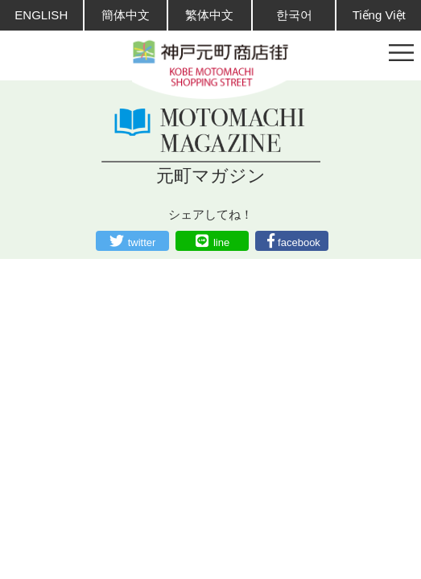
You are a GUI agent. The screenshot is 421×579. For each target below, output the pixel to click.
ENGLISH (41, 15)
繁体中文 (209, 15)
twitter (142, 242)
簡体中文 (125, 15)
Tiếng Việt (379, 15)
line (221, 242)
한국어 (294, 15)
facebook (299, 242)
